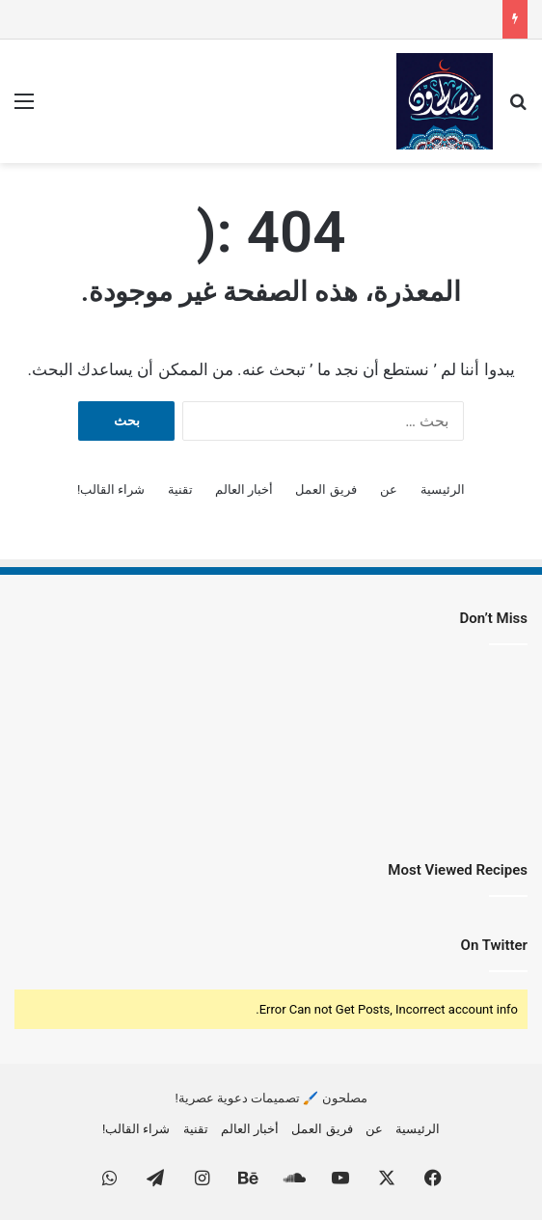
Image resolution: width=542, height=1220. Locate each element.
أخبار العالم (244, 489)
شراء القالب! (111, 489)
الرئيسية (442, 489)
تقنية (180, 489)
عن (388, 489)
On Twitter (494, 945)
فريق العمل (325, 489)
